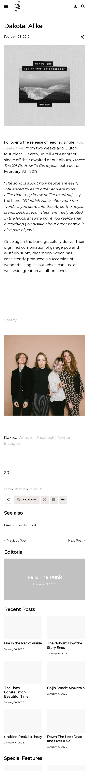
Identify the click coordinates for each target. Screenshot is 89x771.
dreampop (21, 488)
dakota (8, 488)
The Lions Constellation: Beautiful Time (16, 692)
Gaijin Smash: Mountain (66, 688)
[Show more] (63, 500)
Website (25, 437)
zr (41, 488)
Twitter (63, 437)
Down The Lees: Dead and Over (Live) (64, 739)
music (33, 488)
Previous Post (16, 540)
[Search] (83, 6)
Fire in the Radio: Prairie (23, 643)
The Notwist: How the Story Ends (64, 645)
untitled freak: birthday (23, 737)
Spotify (10, 320)
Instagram (13, 443)
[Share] (82, 36)
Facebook (45, 437)
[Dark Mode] (76, 6)
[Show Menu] (5, 6)
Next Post (75, 540)
